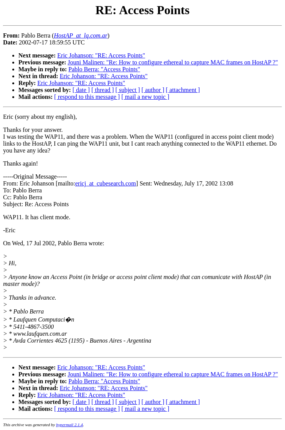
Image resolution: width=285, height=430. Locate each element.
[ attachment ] (183, 90)
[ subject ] (127, 90)
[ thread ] (102, 90)
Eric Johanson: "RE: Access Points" (101, 55)
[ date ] (81, 90)
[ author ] (153, 90)
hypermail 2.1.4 (69, 424)
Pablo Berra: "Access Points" (104, 69)
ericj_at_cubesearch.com (105, 183)
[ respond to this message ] (87, 97)
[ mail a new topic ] (145, 97)
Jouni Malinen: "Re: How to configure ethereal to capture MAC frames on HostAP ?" (173, 62)
